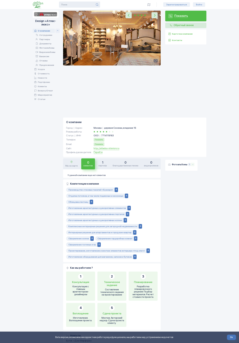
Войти (199, 4)
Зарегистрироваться (176, 4)
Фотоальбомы (179, 114)
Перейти (98, 101)
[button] (129, 15)
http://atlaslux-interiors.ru (106, 98)
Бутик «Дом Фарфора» (79, 289)
